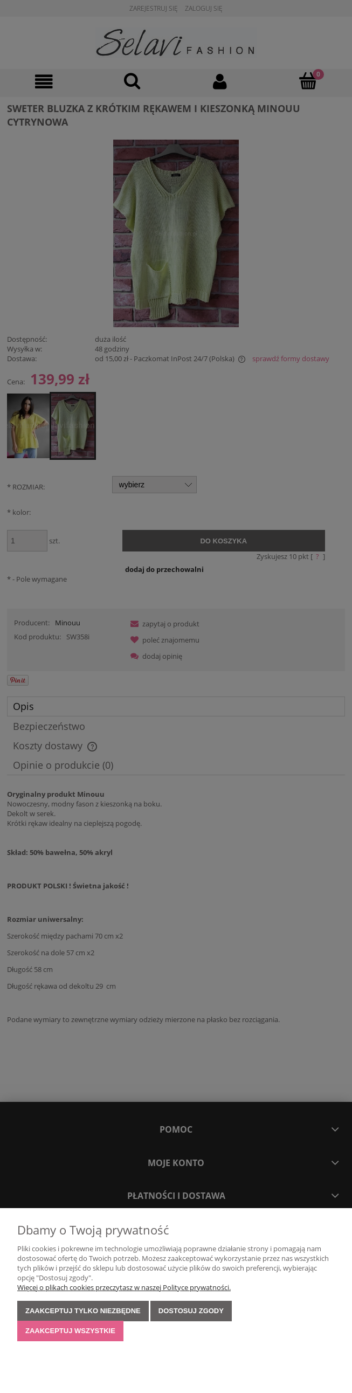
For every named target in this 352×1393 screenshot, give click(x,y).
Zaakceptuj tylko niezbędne (83, 1311)
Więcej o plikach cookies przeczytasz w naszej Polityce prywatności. (124, 1287)
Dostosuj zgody (191, 1311)
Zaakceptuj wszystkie (70, 1331)
